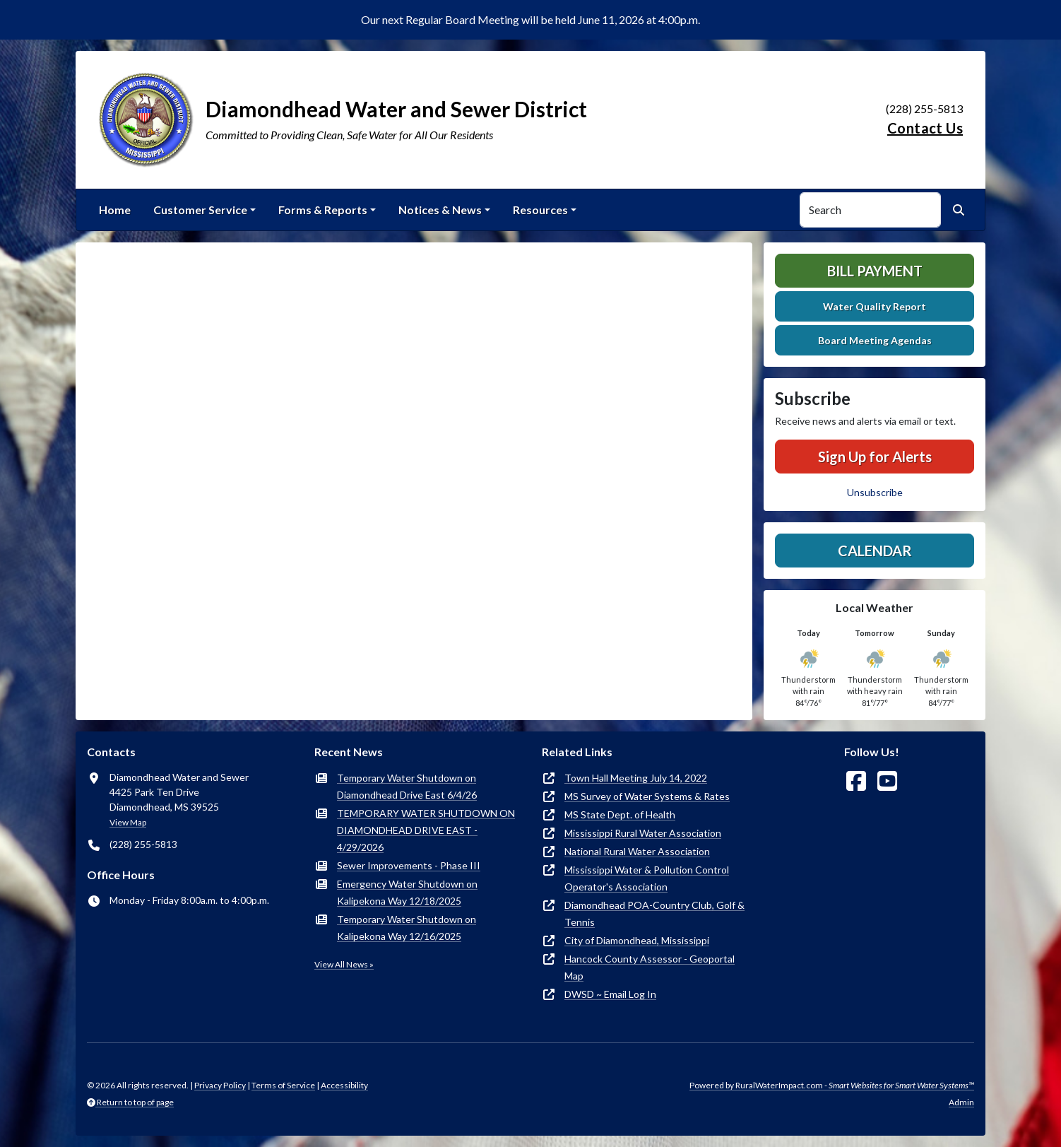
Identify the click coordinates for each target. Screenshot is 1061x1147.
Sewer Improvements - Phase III (408, 865)
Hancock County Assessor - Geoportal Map (649, 967)
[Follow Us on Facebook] (856, 781)
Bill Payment (875, 270)
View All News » (344, 964)
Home (115, 209)
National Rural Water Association (637, 851)
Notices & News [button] (440, 209)
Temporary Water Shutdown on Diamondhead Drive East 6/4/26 (407, 786)
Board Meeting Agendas (875, 340)
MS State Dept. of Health (619, 814)
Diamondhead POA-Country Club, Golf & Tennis (654, 913)
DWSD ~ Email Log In (610, 994)
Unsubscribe (875, 492)
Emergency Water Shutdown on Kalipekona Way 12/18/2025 (407, 892)
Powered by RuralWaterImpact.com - (831, 1085)
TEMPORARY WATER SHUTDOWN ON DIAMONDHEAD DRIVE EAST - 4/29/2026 (426, 830)
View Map (127, 822)
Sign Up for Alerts (875, 456)
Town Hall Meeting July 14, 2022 (635, 778)
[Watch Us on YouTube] (887, 781)
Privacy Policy (220, 1085)
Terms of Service (283, 1085)
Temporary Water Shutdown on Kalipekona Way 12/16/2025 (406, 927)
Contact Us (925, 127)
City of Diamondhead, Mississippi (636, 940)
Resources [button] (540, 209)
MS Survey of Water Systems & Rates (647, 796)
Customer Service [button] (200, 209)
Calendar (875, 550)
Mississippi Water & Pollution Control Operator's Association (646, 878)
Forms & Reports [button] (322, 209)
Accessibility (344, 1085)
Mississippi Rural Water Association (642, 833)
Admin (961, 1102)
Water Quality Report (874, 306)
